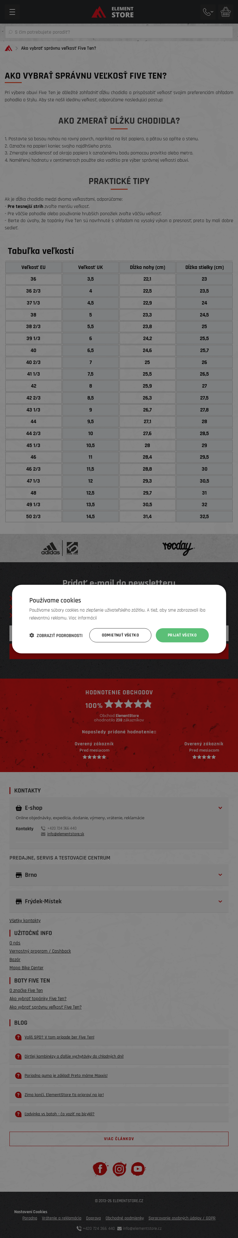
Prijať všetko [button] (182, 635)
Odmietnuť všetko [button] (120, 635)
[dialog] (119, 619)
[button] (56, 635)
